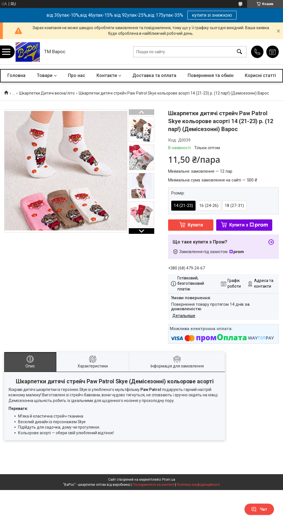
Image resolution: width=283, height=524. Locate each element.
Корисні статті (260, 75)
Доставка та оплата (154, 75)
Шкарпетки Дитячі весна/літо (47, 93)
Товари (44, 75)
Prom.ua (168, 480)
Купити (195, 225)
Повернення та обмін (210, 75)
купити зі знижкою (212, 15)
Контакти (107, 75)
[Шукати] (239, 52)
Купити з (248, 225)
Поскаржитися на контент (153, 485)
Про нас (76, 75)
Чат (259, 509)
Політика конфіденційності (198, 485)
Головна (16, 75)
